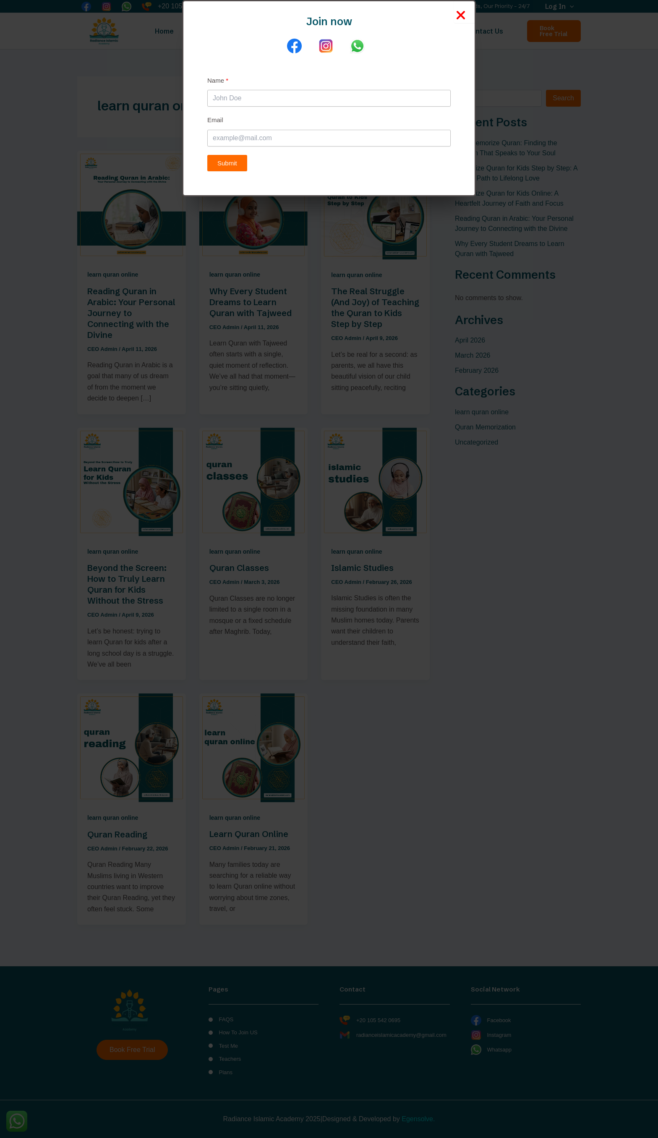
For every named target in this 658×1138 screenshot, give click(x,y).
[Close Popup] (465, 11)
